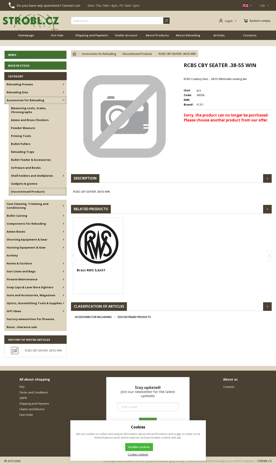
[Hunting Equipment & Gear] (63, 247)
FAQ (22, 387)
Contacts (249, 41)
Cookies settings (138, 454)
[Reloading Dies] (63, 92)
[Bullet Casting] (63, 216)
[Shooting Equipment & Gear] (63, 239)
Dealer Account (126, 41)
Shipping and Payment (91, 41)
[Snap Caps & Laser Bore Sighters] (63, 287)
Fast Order (26, 415)
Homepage (26, 41)
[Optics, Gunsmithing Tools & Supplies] (63, 303)
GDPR (23, 398)
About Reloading (188, 41)
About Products (157, 41)
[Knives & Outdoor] (63, 263)
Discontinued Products (134, 317)
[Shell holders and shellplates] (63, 176)
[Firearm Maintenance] (63, 279)
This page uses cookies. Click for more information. (136, 461)
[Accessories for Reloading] (63, 100)
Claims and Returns (32, 409)
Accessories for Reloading (93, 317)
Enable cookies (139, 447)
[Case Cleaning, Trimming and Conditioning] (63, 206)
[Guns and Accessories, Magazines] (63, 295)
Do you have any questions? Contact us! (48, 5)
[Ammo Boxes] (63, 231)
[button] (73, 256)
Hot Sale (57, 41)
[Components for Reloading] (63, 223)
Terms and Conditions (33, 392)
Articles (219, 41)
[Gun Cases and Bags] (63, 271)
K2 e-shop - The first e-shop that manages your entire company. (213, 461)
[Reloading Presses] (63, 84)
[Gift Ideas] (63, 311)
